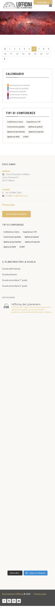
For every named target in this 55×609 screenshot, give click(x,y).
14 (29, 54)
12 (17, 54)
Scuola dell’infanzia (11, 269)
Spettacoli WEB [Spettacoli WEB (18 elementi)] (13, 137)
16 (41, 54)
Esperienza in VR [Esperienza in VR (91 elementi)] (33, 122)
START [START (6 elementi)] (26, 137)
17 (47, 54)
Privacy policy (40, 594)
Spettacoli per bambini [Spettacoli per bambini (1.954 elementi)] (16, 132)
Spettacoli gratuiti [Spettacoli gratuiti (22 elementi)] (35, 127)
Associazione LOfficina (12, 594)
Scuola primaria (9, 274)
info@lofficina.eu (20, 196)
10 (5, 54)
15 (35, 54)
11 (11, 54)
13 (23, 54)
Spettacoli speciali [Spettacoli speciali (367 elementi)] (36, 132)
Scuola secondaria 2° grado (14, 286)
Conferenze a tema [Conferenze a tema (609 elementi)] (15, 122)
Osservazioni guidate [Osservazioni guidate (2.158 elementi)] (16, 127)
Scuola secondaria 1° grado (14, 280)
